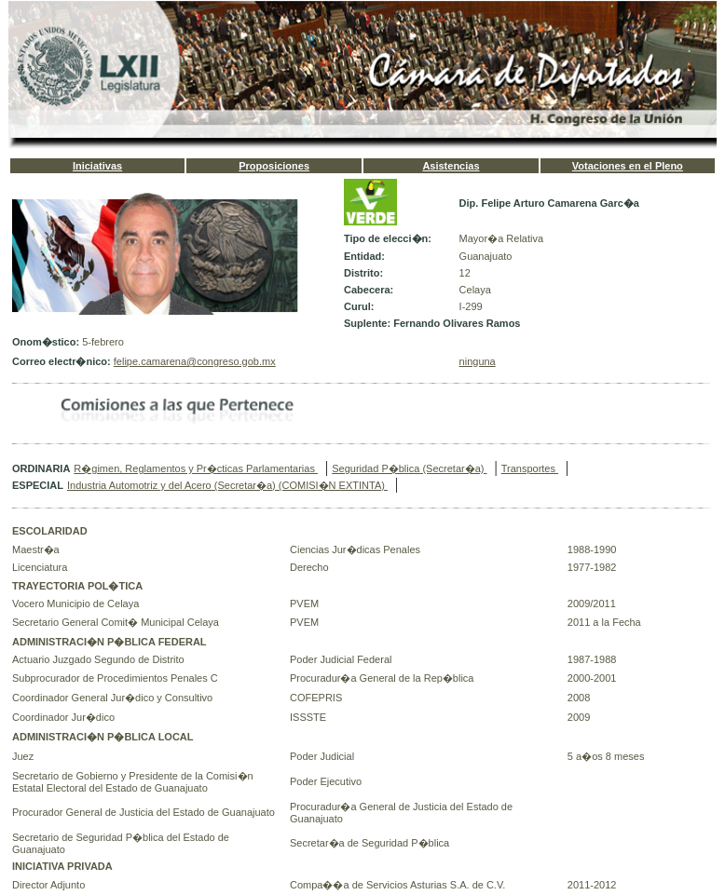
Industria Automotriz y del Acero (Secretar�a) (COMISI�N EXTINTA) (227, 485)
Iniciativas (97, 165)
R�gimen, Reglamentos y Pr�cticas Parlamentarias (196, 468)
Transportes (529, 468)
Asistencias (450, 165)
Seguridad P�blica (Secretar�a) (409, 468)
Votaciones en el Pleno (627, 165)
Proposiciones (274, 165)
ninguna (477, 361)
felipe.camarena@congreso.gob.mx (195, 361)
